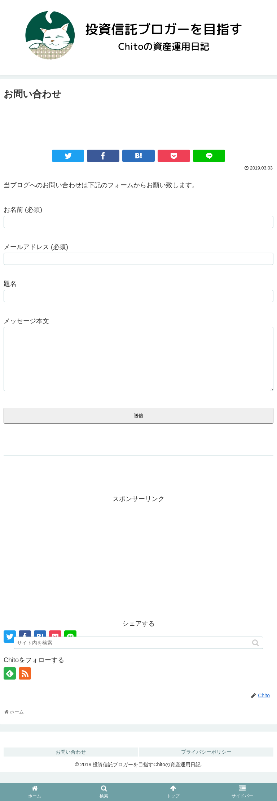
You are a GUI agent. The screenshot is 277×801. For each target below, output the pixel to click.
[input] (138, 644)
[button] (256, 644)
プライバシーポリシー (206, 763)
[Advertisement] (138, 122)
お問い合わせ (71, 763)
